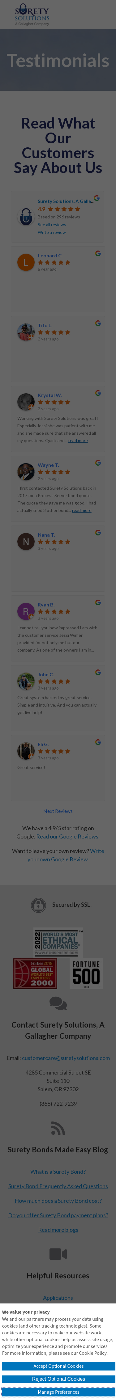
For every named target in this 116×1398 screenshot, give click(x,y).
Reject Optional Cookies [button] (58, 1379)
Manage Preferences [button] (58, 1392)
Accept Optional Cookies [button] (58, 1366)
